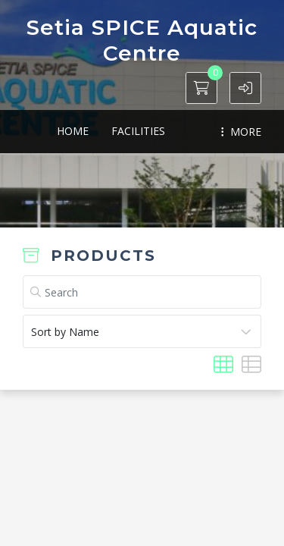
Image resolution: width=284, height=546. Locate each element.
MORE (241, 131)
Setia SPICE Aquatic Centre (142, 40)
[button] (245, 88)
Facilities (89, 131)
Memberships (176, 131)
